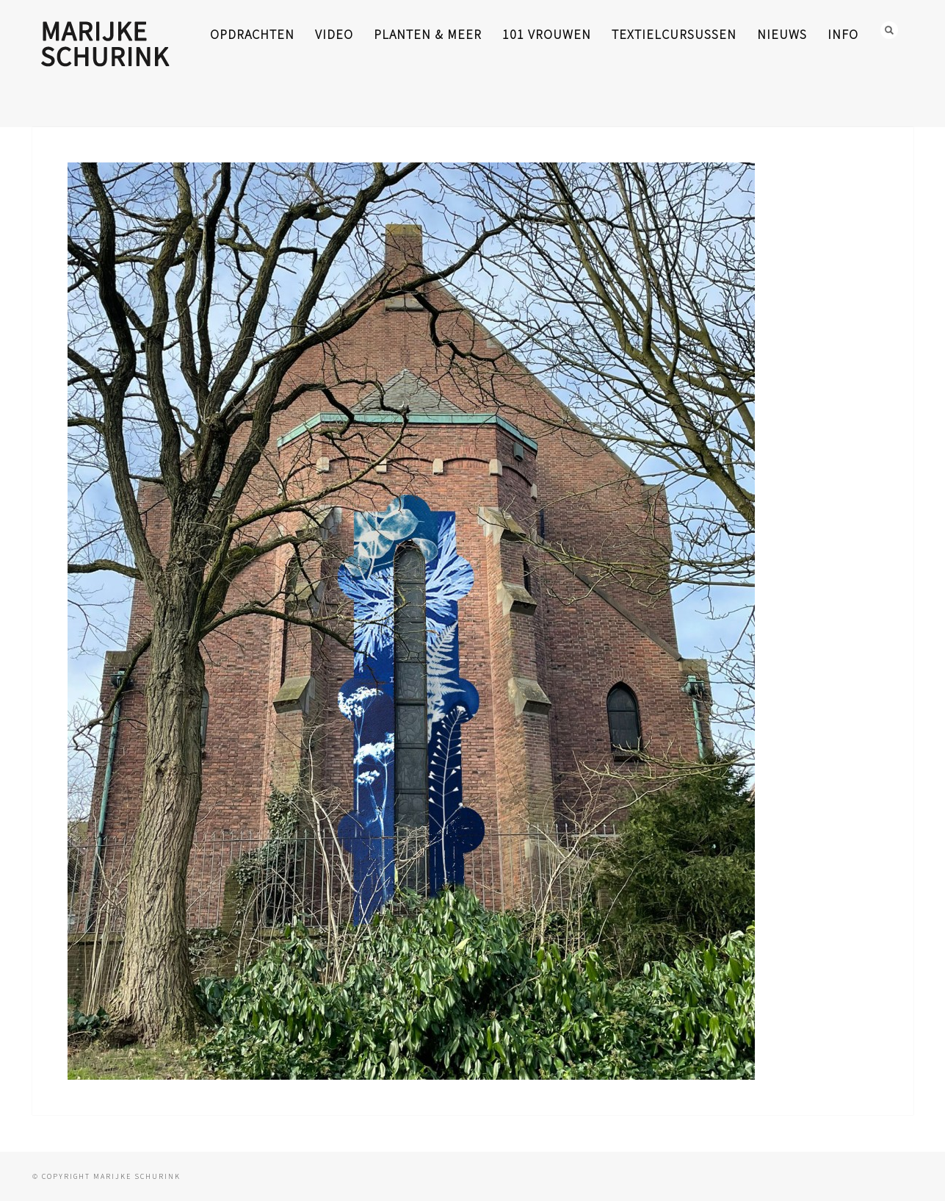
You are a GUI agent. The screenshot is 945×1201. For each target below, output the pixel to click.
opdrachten (252, 34)
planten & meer (428, 34)
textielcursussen (674, 34)
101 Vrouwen (546, 34)
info (843, 34)
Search (889, 30)
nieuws (782, 34)
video (334, 34)
